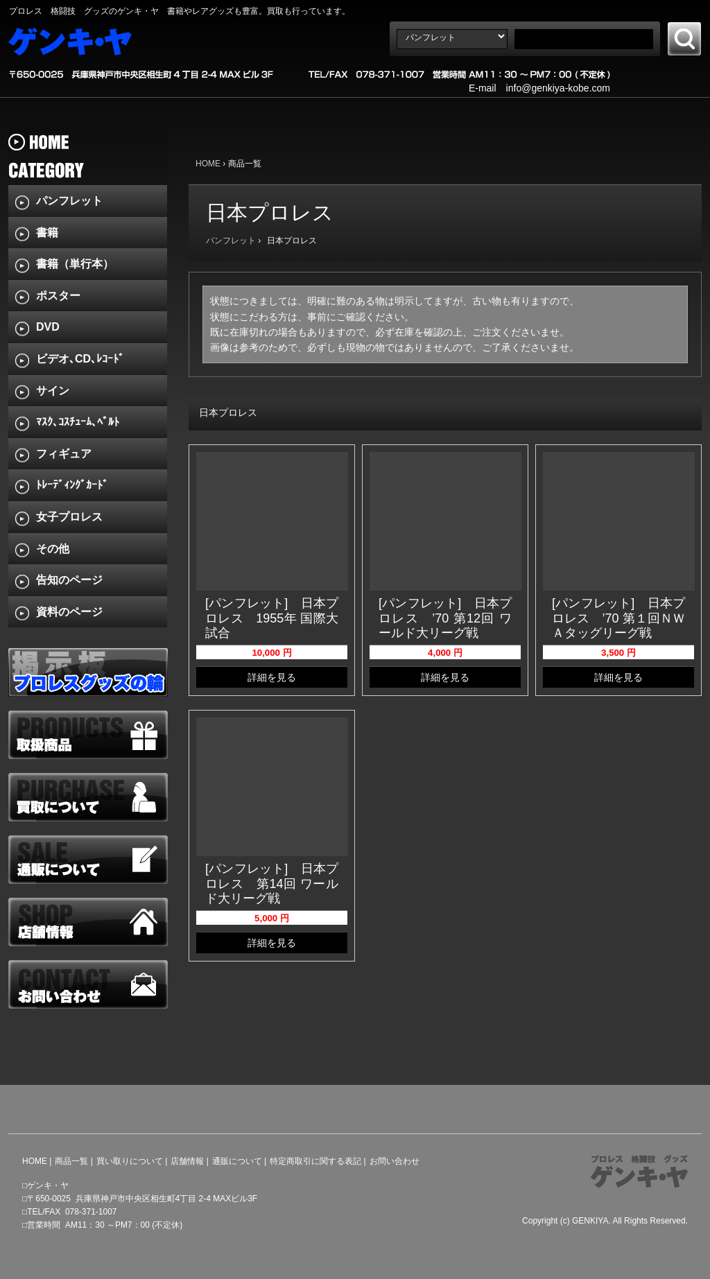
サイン (52, 391)
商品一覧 (71, 1161)
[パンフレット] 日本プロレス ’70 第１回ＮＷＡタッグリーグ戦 (618, 618)
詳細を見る (272, 677)
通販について (237, 1161)
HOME (208, 163)
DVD (48, 327)
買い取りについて (129, 1161)
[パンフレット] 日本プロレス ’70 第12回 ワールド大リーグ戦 (445, 618)
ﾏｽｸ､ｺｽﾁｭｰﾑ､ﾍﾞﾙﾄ (77, 422)
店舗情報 (187, 1161)
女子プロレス (69, 517)
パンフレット (231, 240)
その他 (52, 549)
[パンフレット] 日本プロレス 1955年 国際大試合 (271, 618)
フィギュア (64, 454)
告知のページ (69, 580)
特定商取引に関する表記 (315, 1161)
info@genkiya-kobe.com (558, 88)
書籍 (47, 232)
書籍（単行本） (75, 264)
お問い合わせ (394, 1161)
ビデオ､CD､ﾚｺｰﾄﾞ (80, 359)
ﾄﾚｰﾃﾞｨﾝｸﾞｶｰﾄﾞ (72, 485)
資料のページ (69, 612)
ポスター (58, 296)
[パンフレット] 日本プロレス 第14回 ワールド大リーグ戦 (271, 883)
